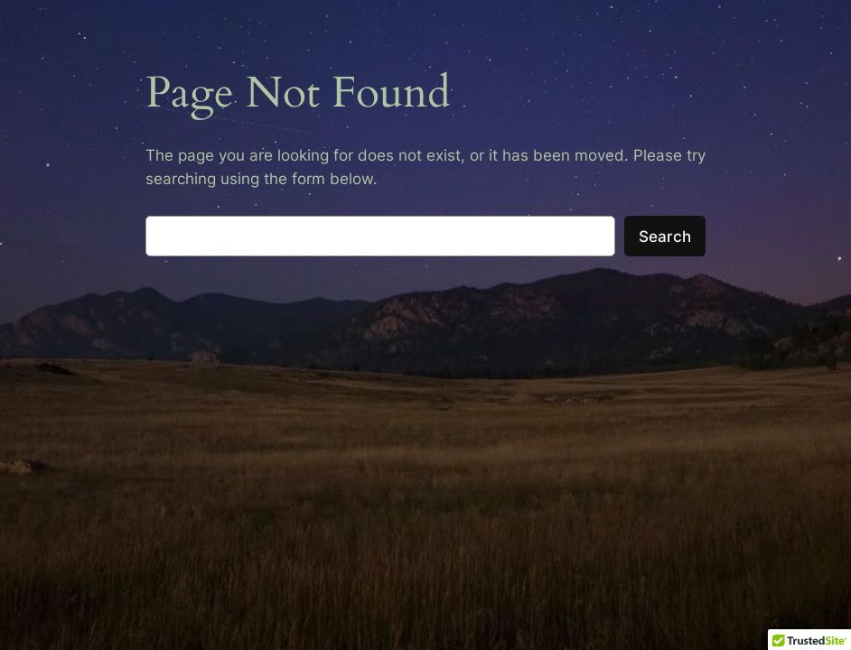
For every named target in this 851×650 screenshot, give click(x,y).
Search (665, 237)
